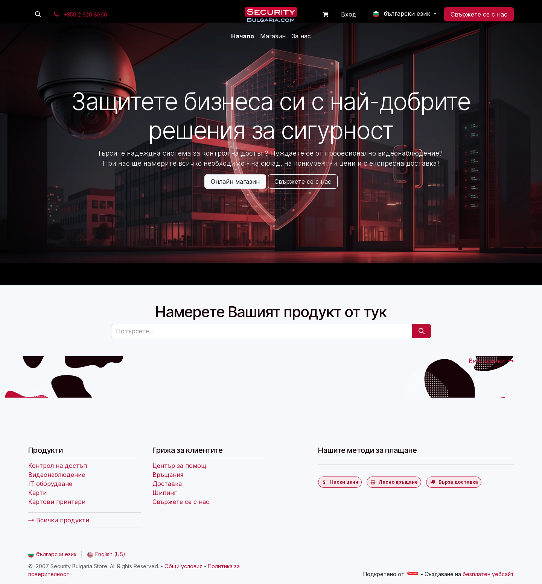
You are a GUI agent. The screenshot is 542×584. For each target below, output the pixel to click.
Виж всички (491, 361)
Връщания (167, 474)
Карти (37, 492)
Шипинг (164, 492)
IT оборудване (50, 483)
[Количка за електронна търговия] (325, 14)
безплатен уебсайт (488, 574)
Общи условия (183, 566)
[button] (38, 14)
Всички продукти (58, 520)
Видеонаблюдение (56, 474)
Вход (348, 14)
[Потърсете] (421, 331)
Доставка (167, 483)
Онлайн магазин (235, 181)
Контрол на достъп (57, 465)
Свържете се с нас (479, 14)
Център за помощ (179, 465)
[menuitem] (242, 36)
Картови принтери (56, 501)
